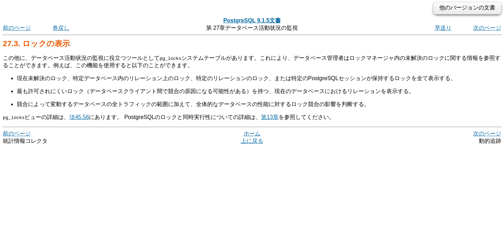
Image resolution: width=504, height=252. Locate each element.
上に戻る (252, 141)
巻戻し (60, 28)
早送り (443, 28)
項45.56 (79, 117)
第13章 (270, 117)
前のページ (17, 28)
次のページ (487, 28)
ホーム (252, 133)
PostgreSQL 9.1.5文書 (252, 20)
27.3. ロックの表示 (36, 43)
